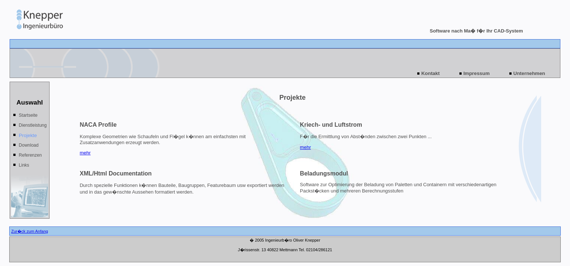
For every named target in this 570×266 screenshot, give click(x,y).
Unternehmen (529, 73)
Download (28, 145)
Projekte (28, 135)
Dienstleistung (33, 125)
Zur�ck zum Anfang (29, 231)
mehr (85, 153)
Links (24, 165)
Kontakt (430, 73)
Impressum (476, 73)
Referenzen (30, 155)
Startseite (28, 115)
